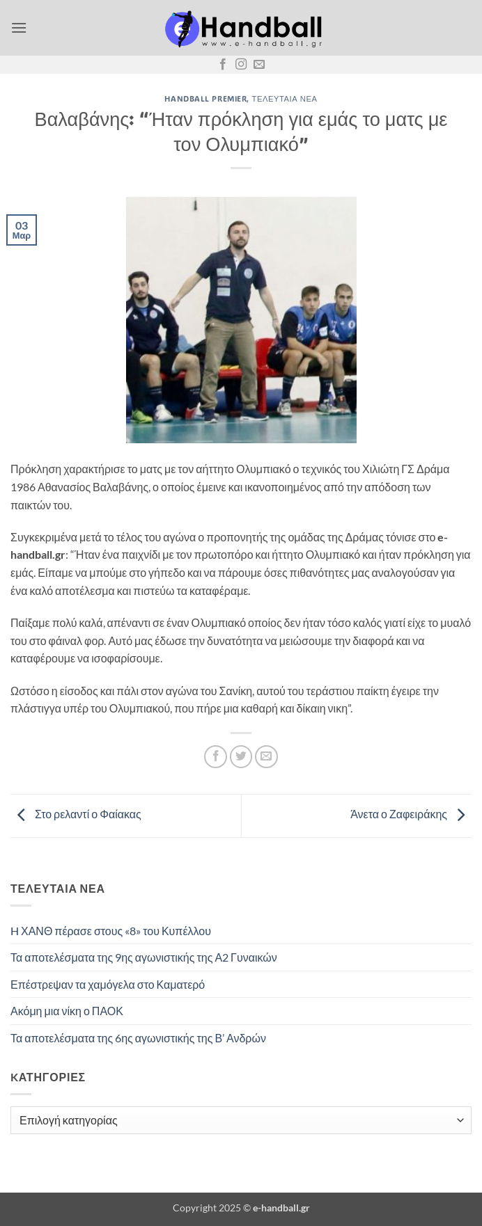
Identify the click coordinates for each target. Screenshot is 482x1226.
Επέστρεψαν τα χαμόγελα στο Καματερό (107, 984)
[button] (18, 27)
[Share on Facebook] (215, 756)
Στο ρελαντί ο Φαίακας (75, 813)
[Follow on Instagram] (241, 64)
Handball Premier (205, 98)
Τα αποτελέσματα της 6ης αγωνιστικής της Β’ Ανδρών (138, 1037)
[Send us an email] (259, 64)
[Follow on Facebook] (222, 64)
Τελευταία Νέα (285, 98)
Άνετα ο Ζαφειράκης (411, 813)
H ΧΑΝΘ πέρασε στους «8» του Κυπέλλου (110, 930)
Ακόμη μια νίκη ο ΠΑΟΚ (66, 1010)
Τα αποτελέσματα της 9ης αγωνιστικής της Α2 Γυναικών (143, 957)
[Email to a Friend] (266, 756)
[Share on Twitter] (241, 756)
